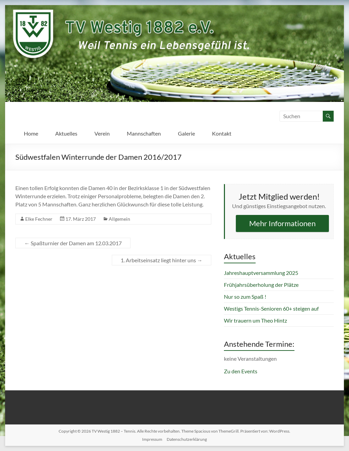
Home (31, 133)
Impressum (152, 439)
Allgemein (119, 219)
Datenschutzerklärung (187, 439)
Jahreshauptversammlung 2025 (261, 272)
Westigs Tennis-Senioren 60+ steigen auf (271, 308)
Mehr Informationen (282, 223)
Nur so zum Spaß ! (245, 296)
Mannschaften (144, 133)
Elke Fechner (38, 219)
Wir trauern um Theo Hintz (255, 320)
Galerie (186, 133)
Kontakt (221, 133)
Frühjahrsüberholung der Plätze (261, 284)
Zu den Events (240, 371)
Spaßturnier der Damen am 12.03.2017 (73, 243)
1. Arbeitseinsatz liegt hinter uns (161, 260)
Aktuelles (66, 133)
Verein (102, 133)
